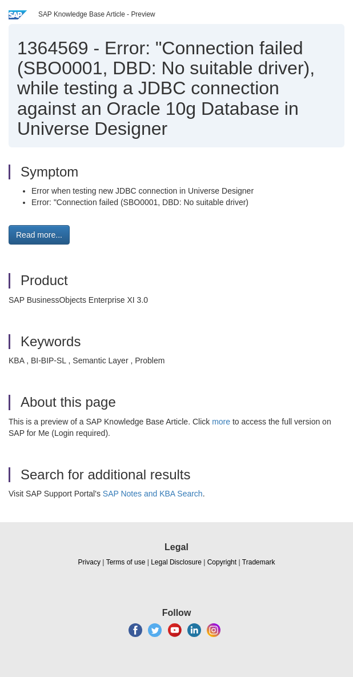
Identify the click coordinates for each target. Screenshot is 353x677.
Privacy (89, 562)
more (221, 421)
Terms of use (126, 562)
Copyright (221, 562)
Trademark (258, 562)
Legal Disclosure (176, 562)
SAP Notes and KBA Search (153, 493)
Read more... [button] (39, 234)
